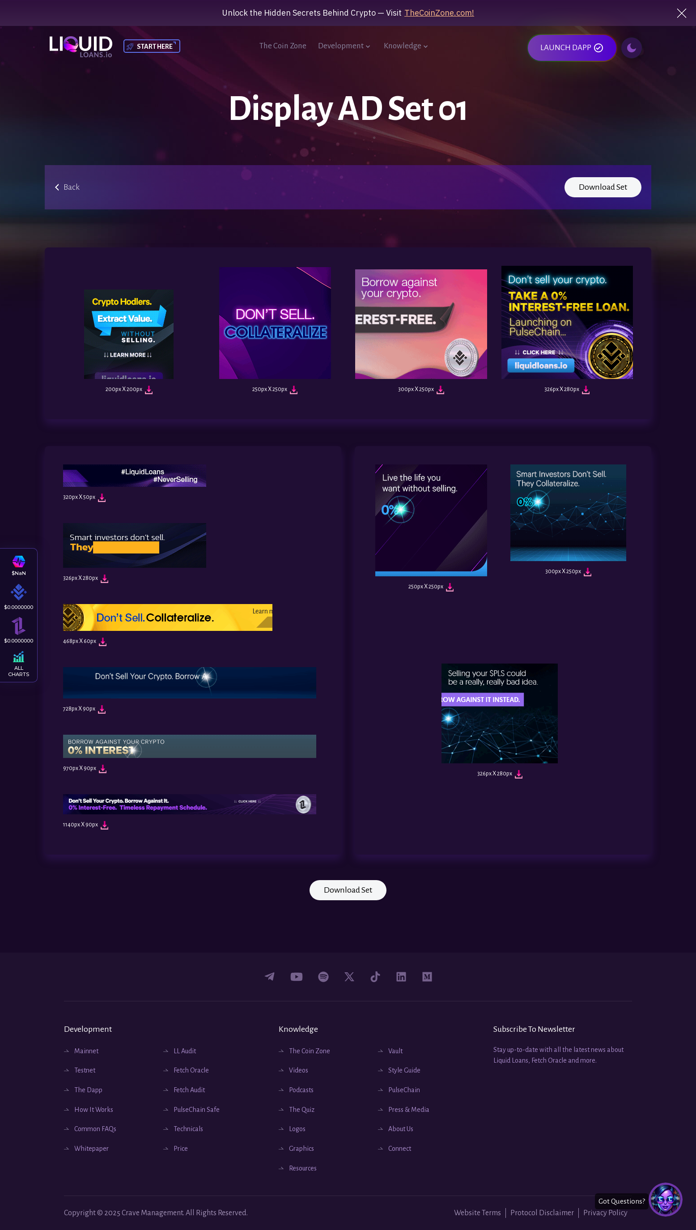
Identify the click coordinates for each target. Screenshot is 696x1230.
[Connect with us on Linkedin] (401, 977)
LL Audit (179, 1051)
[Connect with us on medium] (427, 977)
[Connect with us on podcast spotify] (323, 977)
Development (345, 46)
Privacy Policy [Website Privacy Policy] (605, 1213)
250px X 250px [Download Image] (274, 390)
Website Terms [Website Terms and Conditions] (477, 1213)
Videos (293, 1070)
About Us (395, 1128)
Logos (292, 1128)
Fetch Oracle (186, 1070)
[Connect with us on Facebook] (269, 977)
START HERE (155, 46)
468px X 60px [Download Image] (84, 642)
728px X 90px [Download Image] (84, 709)
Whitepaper (86, 1148)
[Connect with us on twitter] (349, 977)
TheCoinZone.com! (439, 13)
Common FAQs (90, 1128)
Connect (394, 1148)
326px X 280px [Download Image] (567, 390)
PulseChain (399, 1090)
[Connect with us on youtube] (296, 976)
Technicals (183, 1128)
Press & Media (403, 1109)
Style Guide (399, 1070)
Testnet (79, 1070)
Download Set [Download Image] (603, 187)
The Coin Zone (282, 46)
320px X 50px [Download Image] (84, 498)
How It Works (88, 1109)
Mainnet (81, 1051)
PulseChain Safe (191, 1109)
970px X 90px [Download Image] (84, 769)
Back (72, 187)
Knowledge (407, 46)
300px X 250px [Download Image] (421, 390)
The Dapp (83, 1090)
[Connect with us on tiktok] (375, 977)
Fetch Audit (184, 1090)
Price (175, 1148)
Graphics (296, 1148)
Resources (298, 1168)
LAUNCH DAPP (572, 48)
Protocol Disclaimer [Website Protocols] (542, 1213)
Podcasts (296, 1090)
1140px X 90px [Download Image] (85, 825)
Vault (390, 1051)
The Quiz (296, 1109)
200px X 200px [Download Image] (129, 390)
